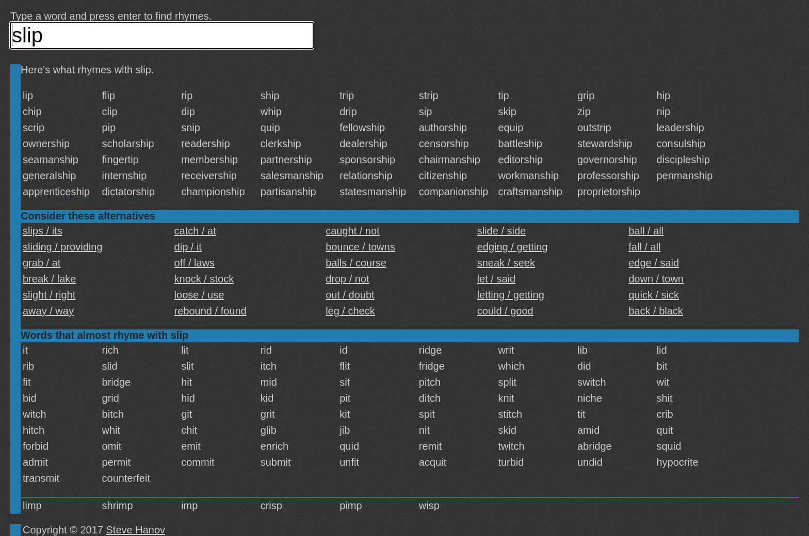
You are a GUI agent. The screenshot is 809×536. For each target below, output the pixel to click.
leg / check (350, 311)
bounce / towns (360, 247)
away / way (48, 311)
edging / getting (512, 247)
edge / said (653, 263)
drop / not (347, 279)
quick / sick (653, 295)
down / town (656, 279)
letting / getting (510, 295)
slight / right (49, 295)
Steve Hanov (136, 529)
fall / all (644, 247)
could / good (505, 311)
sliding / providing (63, 247)
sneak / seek (506, 263)
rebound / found (210, 311)
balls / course (356, 263)
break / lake (49, 279)
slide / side (501, 231)
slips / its (42, 231)
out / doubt (350, 295)
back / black (655, 311)
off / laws (194, 263)
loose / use (199, 295)
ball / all (646, 231)
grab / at (41, 263)
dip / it (188, 247)
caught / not (353, 231)
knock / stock (204, 279)
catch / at (195, 231)
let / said (496, 279)
